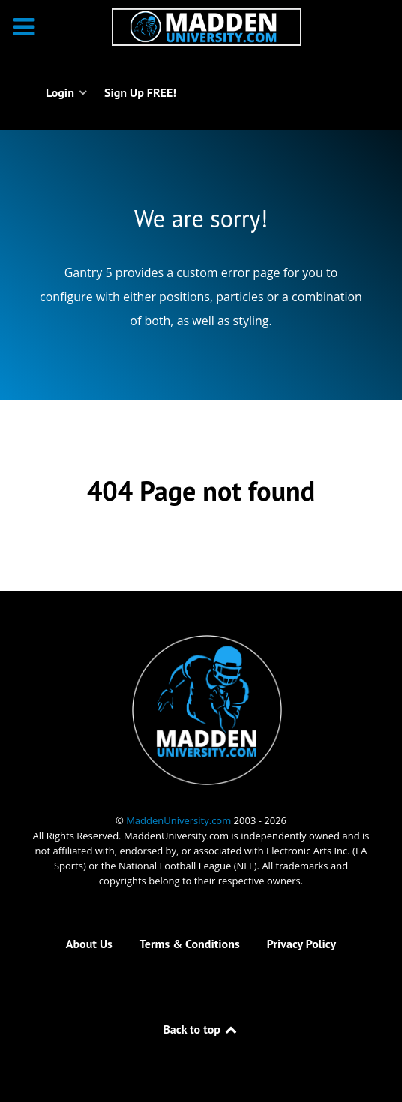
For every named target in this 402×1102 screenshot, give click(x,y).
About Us (89, 943)
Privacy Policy (301, 943)
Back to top (200, 1029)
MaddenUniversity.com (179, 820)
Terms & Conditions (190, 943)
